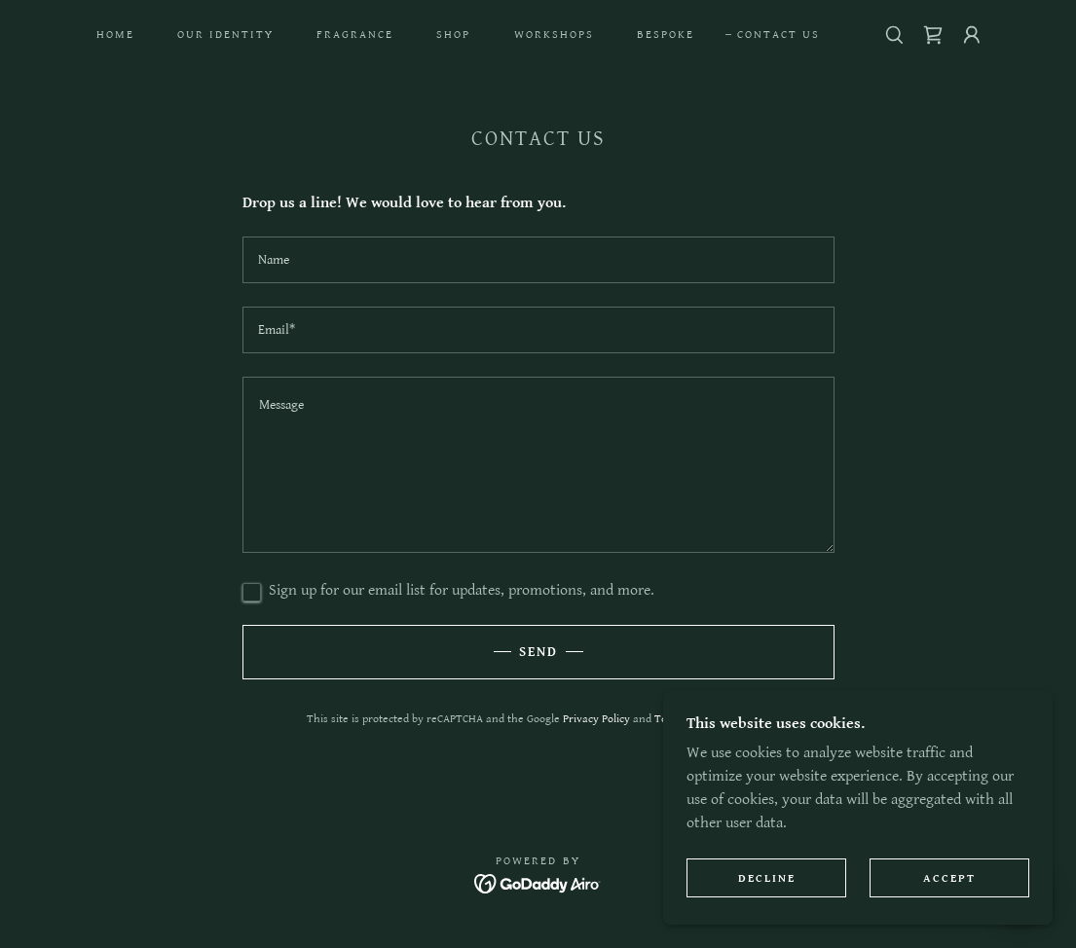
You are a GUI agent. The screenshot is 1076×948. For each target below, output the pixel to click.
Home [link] (115, 34)
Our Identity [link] (225, 34)
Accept (949, 878)
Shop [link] (453, 34)
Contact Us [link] (778, 34)
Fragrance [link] (354, 34)
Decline (767, 878)
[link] (932, 35)
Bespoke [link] (665, 34)
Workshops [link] (554, 34)
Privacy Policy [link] (596, 718)
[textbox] (538, 260)
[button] (971, 35)
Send (538, 652)
